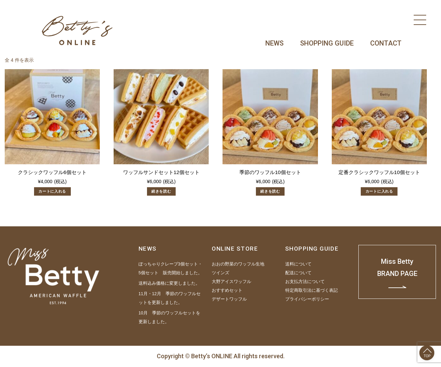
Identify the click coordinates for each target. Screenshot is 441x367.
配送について (298, 273)
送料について (298, 264)
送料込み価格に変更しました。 (169, 283)
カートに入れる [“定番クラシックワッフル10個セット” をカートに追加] (379, 191)
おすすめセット (227, 290)
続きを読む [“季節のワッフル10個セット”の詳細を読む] (270, 191)
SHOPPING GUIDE (327, 43)
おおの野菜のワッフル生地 (238, 264)
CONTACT (386, 43)
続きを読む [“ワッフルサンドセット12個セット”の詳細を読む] (161, 191)
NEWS (274, 43)
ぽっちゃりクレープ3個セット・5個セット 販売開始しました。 (170, 268)
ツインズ (220, 273)
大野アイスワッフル (231, 281)
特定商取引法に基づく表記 (311, 290)
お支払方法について (305, 281)
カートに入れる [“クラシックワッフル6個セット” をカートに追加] (52, 191)
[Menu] (420, 20)
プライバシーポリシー (307, 299)
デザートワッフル (229, 299)
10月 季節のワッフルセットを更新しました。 (169, 317)
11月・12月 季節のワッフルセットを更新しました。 (170, 298)
